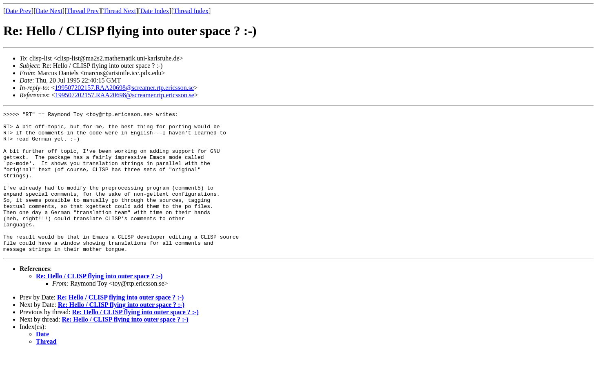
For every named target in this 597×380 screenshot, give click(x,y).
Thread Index (191, 10)
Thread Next (119, 10)
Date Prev (18, 10)
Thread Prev (83, 10)
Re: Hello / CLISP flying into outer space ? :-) (99, 304)
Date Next (49, 10)
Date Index (154, 10)
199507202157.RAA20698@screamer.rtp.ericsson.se (124, 87)
